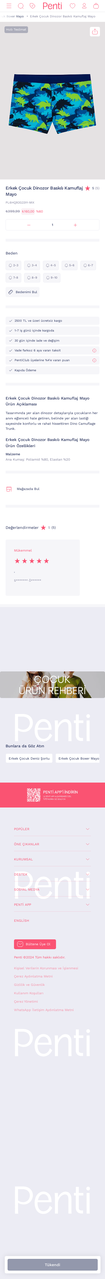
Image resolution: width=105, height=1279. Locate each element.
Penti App (22, 905)
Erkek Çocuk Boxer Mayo (79, 758)
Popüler (21, 829)
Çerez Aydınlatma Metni (33, 976)
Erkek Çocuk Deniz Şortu (29, 758)
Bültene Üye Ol (38, 944)
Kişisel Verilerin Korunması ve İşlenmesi (46, 968)
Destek (20, 874)
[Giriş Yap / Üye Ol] (84, 6)
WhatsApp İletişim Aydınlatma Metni (44, 1010)
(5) (95, 188)
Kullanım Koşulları (28, 993)
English (21, 921)
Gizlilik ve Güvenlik (29, 985)
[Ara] (20, 6)
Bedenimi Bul (22, 292)
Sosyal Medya (26, 889)
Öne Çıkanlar (26, 844)
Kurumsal (23, 859)
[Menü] (9, 6)
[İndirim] (32, 6)
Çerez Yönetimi (26, 1001)
